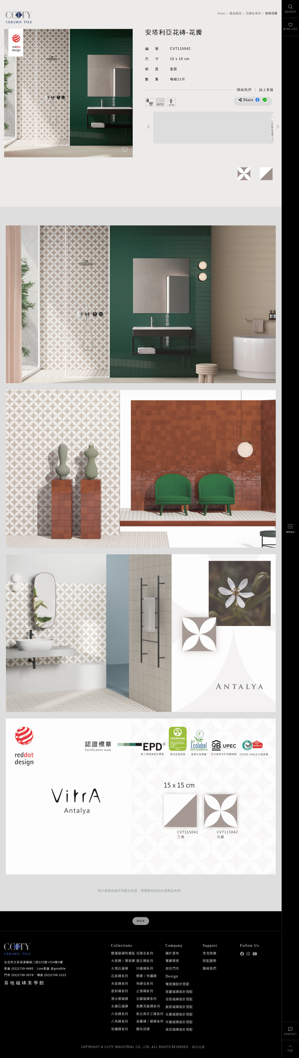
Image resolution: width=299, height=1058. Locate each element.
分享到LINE (264, 100)
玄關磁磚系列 (146, 998)
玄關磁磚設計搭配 (179, 1014)
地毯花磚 (271, 13)
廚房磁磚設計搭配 (179, 1006)
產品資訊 (235, 13)
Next (278, 126)
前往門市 (172, 968)
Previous (148, 126)
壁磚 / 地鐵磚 (146, 976)
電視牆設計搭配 (177, 984)
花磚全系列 (253, 13)
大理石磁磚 (119, 968)
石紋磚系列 (119, 976)
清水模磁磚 (119, 998)
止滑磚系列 (144, 991)
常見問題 (209, 953)
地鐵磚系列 (119, 1029)
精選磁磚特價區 (123, 953)
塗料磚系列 (119, 991)
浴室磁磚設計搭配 (179, 999)
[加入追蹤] (125, 149)
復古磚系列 (144, 960)
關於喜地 (172, 953)
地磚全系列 (144, 983)
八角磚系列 (119, 1021)
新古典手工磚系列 (150, 1014)
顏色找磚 (143, 1029)
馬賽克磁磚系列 (148, 1006)
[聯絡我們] (290, 1031)
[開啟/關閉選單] (290, 529)
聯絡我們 (209, 968)
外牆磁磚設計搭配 (179, 1022)
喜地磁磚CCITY (18, 17)
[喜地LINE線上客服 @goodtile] (266, 90)
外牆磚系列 (144, 968)
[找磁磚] (290, 9)
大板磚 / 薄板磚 (123, 960)
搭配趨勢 (209, 960)
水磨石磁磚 (119, 1006)
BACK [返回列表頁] (141, 921)
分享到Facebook (257, 100)
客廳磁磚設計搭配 (179, 991)
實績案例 (172, 960)
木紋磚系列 (119, 983)
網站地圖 (198, 1047)
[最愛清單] (290, 27)
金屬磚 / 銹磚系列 (150, 1021)
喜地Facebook (242, 954)
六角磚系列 (119, 1014)
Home (221, 13)
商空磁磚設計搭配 (179, 1029)
